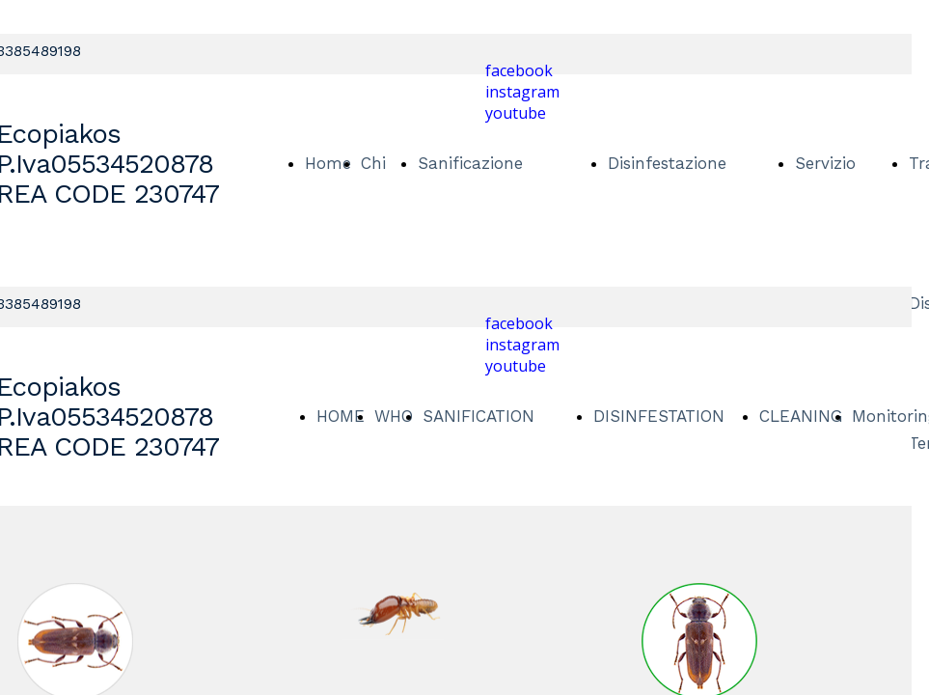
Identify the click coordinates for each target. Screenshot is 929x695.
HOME (340, 416)
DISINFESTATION (658, 416)
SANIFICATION (478, 416)
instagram (522, 91)
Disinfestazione (667, 163)
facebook (519, 70)
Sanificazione (470, 163)
